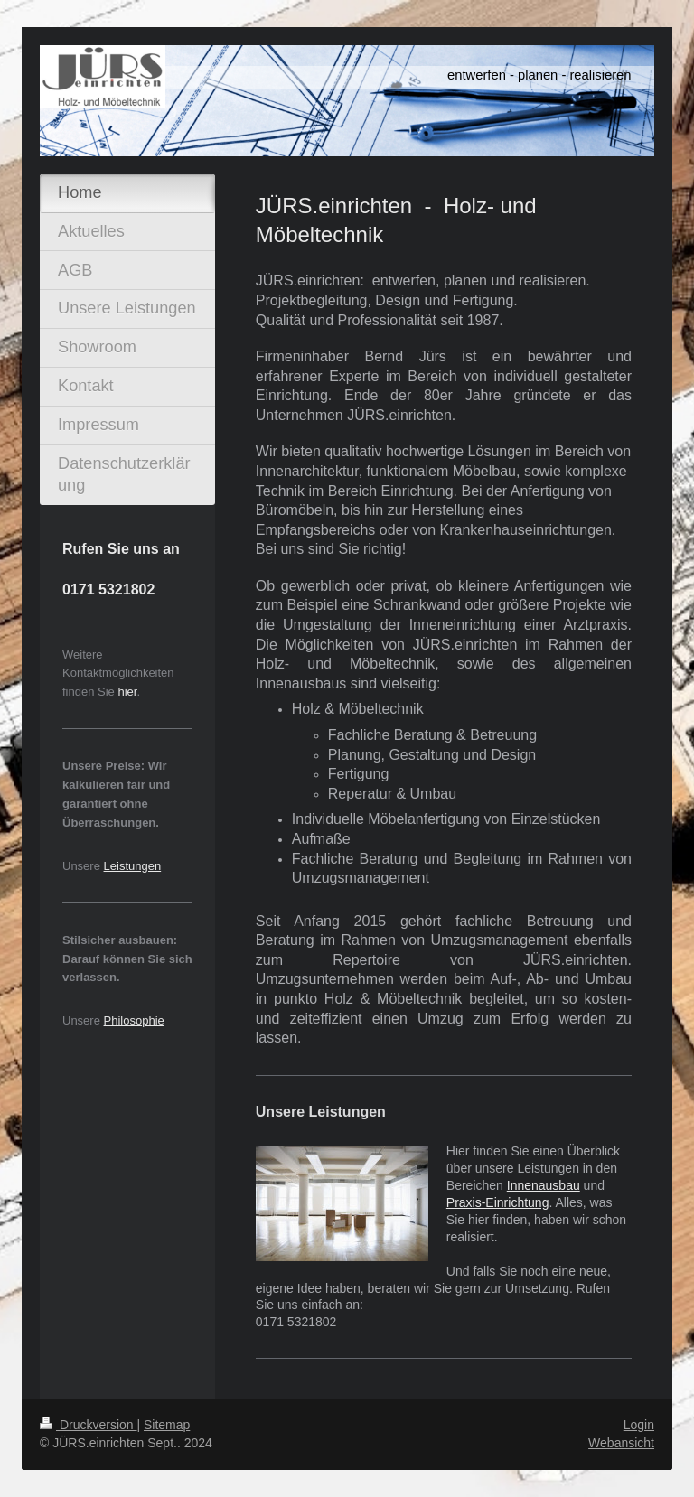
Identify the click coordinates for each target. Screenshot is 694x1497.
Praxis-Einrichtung (497, 1202)
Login (639, 1424)
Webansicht (621, 1443)
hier (126, 691)
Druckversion (88, 1424)
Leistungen (133, 866)
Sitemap (167, 1424)
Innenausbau (543, 1185)
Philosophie (134, 1020)
